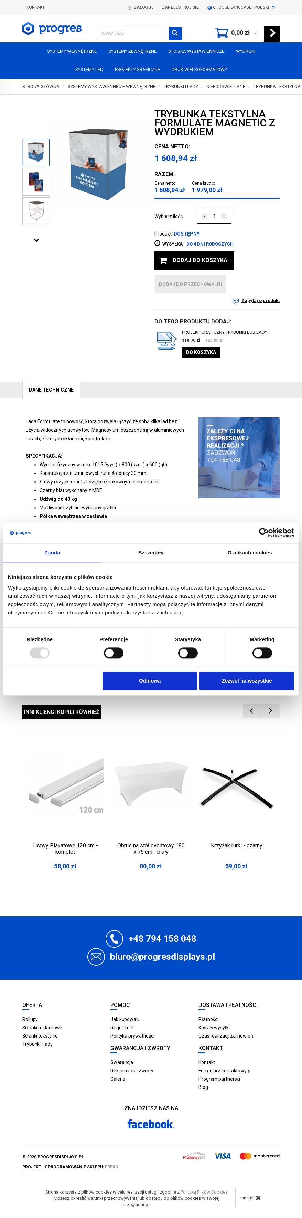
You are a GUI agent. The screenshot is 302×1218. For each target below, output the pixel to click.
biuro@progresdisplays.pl (162, 956)
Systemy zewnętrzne (132, 51)
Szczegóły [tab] (150, 552)
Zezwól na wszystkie (247, 681)
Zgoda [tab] (52, 552)
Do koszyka (201, 352)
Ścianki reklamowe (42, 1027)
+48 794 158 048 (162, 939)
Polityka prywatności (132, 1036)
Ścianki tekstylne (40, 1036)
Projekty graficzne (137, 69)
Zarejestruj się (180, 7)
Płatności (208, 1019)
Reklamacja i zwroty (131, 1070)
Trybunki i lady (37, 1044)
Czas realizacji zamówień (225, 1036)
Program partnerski (219, 1079)
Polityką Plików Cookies (204, 1192)
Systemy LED (89, 69)
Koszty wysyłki (214, 1027)
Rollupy (30, 1019)
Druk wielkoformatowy (199, 69)
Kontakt (35, 7)
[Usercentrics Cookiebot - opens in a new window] (264, 533)
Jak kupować (124, 1019)
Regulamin (121, 1027)
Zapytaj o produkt (260, 300)
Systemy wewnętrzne (72, 51)
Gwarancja (121, 1062)
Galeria (117, 1079)
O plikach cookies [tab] (250, 552)
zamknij (250, 1197)
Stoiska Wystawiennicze (196, 51)
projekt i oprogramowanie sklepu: (70, 1167)
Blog (203, 1087)
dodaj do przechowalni (190, 284)
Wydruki (245, 51)
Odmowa (150, 681)
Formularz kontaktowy (224, 1070)
